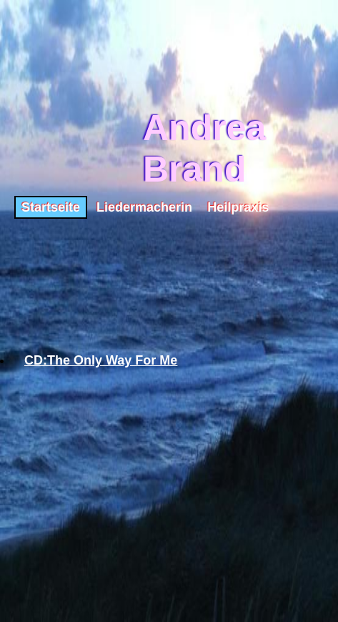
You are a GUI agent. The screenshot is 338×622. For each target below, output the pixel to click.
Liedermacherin (144, 207)
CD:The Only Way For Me (100, 360)
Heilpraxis (238, 207)
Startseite (50, 207)
